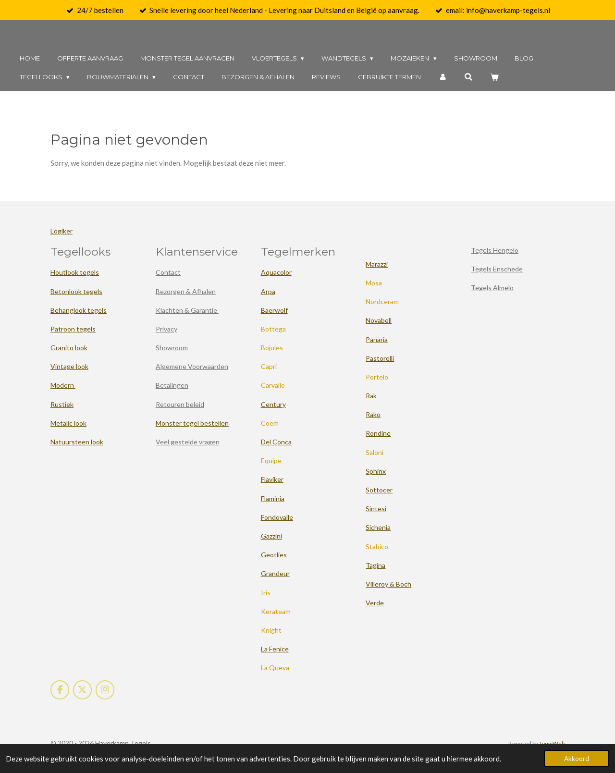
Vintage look (69, 366)
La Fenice (275, 649)
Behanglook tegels (78, 310)
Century (273, 404)
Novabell (379, 320)
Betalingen (172, 385)
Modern (62, 385)
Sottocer (379, 490)
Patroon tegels (73, 329)
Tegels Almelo (492, 287)
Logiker (61, 231)
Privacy (166, 329)
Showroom (172, 348)
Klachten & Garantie (187, 310)
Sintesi (376, 508)
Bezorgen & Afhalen (186, 291)
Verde (375, 603)
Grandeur (275, 573)
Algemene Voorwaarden (192, 366)
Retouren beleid (180, 404)
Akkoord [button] (576, 758)
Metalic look (68, 423)
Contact (168, 272)
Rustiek (62, 404)
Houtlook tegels (74, 272)
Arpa (268, 291)
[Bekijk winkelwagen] (494, 77)
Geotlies (274, 555)
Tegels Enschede (497, 269)
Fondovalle (277, 517)
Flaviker (272, 479)
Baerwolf (274, 310)
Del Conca (276, 442)
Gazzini (271, 536)
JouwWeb (552, 743)
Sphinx (376, 471)
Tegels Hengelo (494, 250)
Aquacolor (276, 272)
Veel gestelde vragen (188, 442)
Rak (371, 396)
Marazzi (377, 264)
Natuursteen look (76, 442)
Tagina (375, 565)
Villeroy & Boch (388, 584)
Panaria (377, 339)
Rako (373, 414)
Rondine (378, 433)
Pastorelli (380, 358)
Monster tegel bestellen (192, 423)
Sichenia (378, 527)
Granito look (68, 348)
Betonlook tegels (76, 291)
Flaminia (272, 498)
